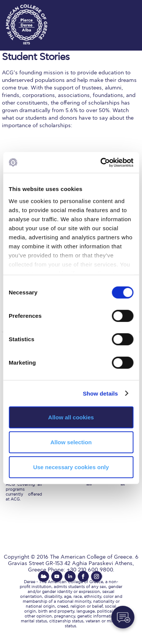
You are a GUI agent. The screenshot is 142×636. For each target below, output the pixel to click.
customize (119, 7)
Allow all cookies (71, 417)
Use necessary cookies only (71, 467)
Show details (100, 393)
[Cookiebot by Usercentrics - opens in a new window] (101, 162)
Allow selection (71, 442)
